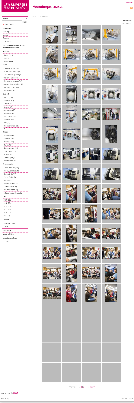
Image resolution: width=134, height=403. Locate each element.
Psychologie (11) (10, 151)
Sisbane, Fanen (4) (11, 183)
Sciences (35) (9, 139)
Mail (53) (7, 58)
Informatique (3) (9, 158)
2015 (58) (7, 206)
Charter (5, 226)
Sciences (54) (9, 120)
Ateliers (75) (8, 104)
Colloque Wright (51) (11, 68)
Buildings (6, 32)
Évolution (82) (9, 101)
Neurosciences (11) (11, 148)
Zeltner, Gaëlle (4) (10, 187)
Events (5, 35)
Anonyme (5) (8, 180)
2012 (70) (7, 203)
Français (129, 3)
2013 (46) (7, 209)
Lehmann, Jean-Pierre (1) (13, 193)
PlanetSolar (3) (9, 90)
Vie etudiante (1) (10, 161)
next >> (92, 387)
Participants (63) (9, 116)
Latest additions (8, 234)
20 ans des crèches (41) (12, 72)
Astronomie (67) (9, 110)
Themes (6, 38)
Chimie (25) (8, 145)
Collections (7, 41)
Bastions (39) (8, 61)
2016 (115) (7, 200)
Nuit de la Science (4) (11, 87)
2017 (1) (7, 216)
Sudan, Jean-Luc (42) (11, 171)
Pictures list (44, 16)
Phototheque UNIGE (47, 7)
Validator (124, 399)
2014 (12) (7, 213)
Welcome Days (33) (11, 78)
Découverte (8, 25)
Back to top (5, 399)
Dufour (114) (8, 55)
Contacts (6, 242)
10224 (15, 393)
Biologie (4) (8, 154)
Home (34, 16)
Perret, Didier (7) (10, 177)
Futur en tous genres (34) (13, 75)
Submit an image (9, 223)
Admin (131, 399)
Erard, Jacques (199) (11, 168)
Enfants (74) (8, 107)
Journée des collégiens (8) (13, 84)
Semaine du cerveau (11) (13, 81)
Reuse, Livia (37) (10, 174)
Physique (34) (9, 142)
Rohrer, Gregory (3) (11, 190)
